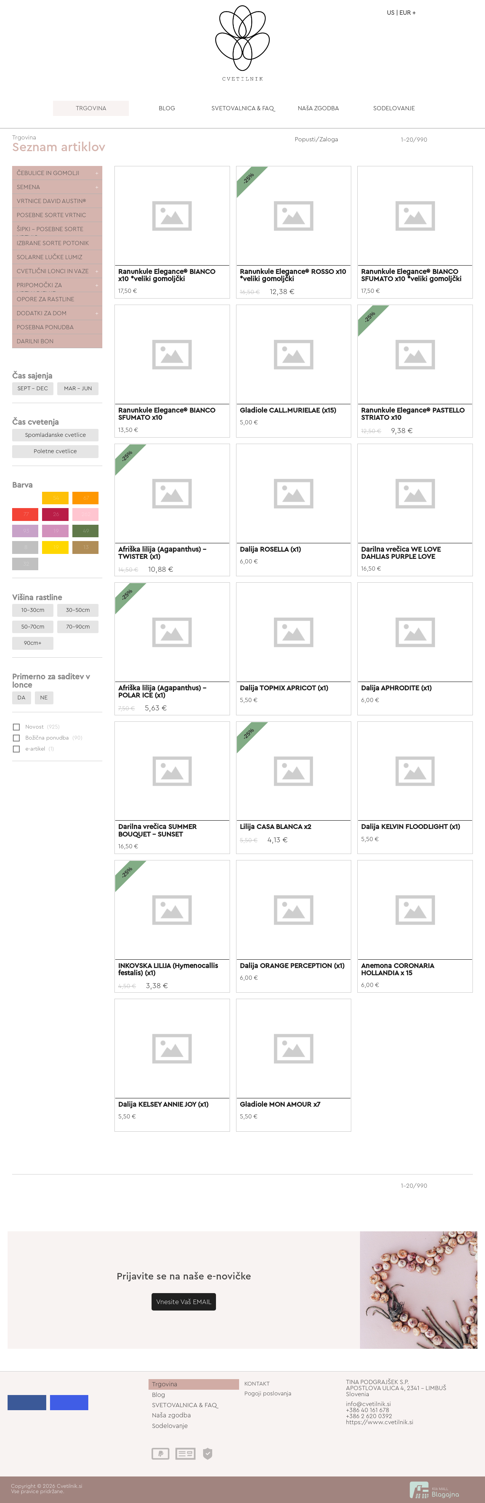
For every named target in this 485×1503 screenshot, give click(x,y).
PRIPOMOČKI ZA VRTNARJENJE (39, 287)
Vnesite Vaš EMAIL (183, 1306)
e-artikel (33, 749)
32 (25, 564)
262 (85, 514)
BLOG (167, 108)
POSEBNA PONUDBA (45, 327)
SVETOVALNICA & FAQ (242, 108)
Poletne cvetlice (55, 451)
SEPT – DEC (32, 388)
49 (85, 531)
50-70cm (32, 627)
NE (44, 698)
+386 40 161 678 (367, 1410)
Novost (36, 727)
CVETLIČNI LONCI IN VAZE (53, 271)
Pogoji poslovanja (267, 1394)
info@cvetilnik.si (368, 1404)
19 (55, 531)
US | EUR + (401, 13)
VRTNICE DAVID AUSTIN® (51, 201)
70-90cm (78, 627)
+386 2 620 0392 (369, 1416)
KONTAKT (257, 1384)
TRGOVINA (91, 108)
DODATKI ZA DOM (42, 313)
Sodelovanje (170, 1426)
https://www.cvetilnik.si (379, 1422)
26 (55, 514)
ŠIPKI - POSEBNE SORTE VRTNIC (50, 231)
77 (25, 514)
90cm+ (33, 643)
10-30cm (32, 610)
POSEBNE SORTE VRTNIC (51, 215)
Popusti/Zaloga (316, 139)
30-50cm (78, 610)
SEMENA (28, 187)
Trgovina (24, 138)
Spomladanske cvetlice (55, 435)
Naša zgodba (171, 1415)
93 (25, 531)
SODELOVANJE (394, 108)
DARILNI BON (35, 341)
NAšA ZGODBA (318, 108)
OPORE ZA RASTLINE (45, 299)
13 (85, 547)
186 (25, 498)
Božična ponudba (48, 738)
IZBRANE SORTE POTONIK (53, 243)
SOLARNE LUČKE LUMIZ (49, 257)
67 (85, 498)
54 (55, 498)
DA (21, 698)
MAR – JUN (78, 388)
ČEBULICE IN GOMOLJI (48, 173)
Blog (158, 1395)
